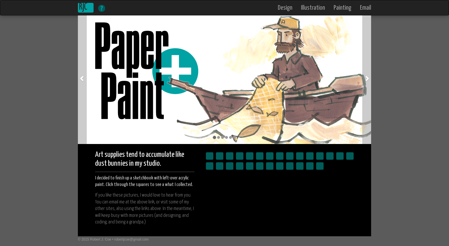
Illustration (313, 8)
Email (365, 8)
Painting (342, 8)
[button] (82, 79)
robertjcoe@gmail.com (131, 239)
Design (285, 8)
